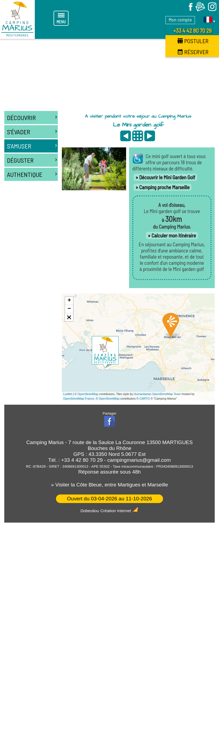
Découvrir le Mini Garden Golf (167, 177)
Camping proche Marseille (164, 187)
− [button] (69, 309)
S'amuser (32, 144)
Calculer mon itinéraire (174, 235)
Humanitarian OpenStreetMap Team (157, 394)
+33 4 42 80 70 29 (192, 30)
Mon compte (180, 20)
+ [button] (69, 301)
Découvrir (32, 116)
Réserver (193, 51)
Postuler (193, 40)
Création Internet (119, 510)
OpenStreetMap (88, 394)
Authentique (32, 173)
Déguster (32, 159)
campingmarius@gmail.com (139, 460)
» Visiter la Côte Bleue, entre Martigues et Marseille (109, 484)
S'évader (32, 130)
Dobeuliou (89, 510)
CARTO (144, 398)
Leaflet (67, 394)
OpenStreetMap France (78, 398)
